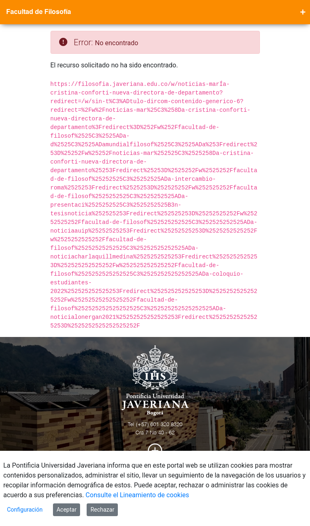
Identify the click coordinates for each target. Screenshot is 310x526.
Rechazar (102, 509)
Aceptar (67, 509)
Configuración (25, 509)
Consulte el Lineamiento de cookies (137, 495)
